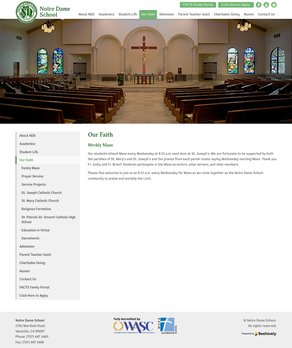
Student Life (128, 14)
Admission (166, 14)
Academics (106, 14)
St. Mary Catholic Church (40, 201)
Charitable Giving (227, 14)
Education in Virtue (36, 230)
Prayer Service (32, 176)
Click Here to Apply (235, 5)
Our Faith (148, 14)
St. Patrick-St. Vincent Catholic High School (49, 219)
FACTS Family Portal (198, 5)
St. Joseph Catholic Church (42, 193)
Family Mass (31, 168)
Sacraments (30, 238)
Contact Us (266, 14)
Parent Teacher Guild (194, 14)
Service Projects (34, 184)
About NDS (86, 14)
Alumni (249, 14)
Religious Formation (36, 209)
